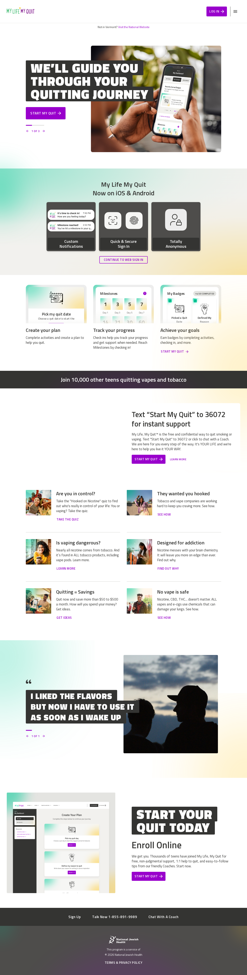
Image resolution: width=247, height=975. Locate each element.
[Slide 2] (35, 125)
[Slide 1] (29, 125)
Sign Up (74, 917)
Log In (216, 11)
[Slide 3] (41, 125)
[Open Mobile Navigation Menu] (235, 11)
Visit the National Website (134, 27)
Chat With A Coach (163, 916)
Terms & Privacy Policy (124, 962)
